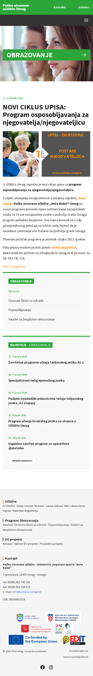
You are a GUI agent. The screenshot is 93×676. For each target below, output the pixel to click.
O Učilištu (9, 506)
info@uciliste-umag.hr (26, 592)
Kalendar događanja (25, 510)
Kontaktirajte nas (78, 651)
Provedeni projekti (51, 544)
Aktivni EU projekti (26, 544)
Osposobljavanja (19, 310)
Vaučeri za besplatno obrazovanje (31, 319)
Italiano (84, 7)
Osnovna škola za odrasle (26, 300)
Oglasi (7, 510)
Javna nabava (54, 506)
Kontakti (60, 7)
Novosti (13, 291)
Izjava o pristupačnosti (75, 656)
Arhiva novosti (22, 460)
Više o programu (14, 266)
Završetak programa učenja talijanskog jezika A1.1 (46, 362)
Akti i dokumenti (74, 506)
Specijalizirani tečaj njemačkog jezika (36, 380)
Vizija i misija (25, 506)
